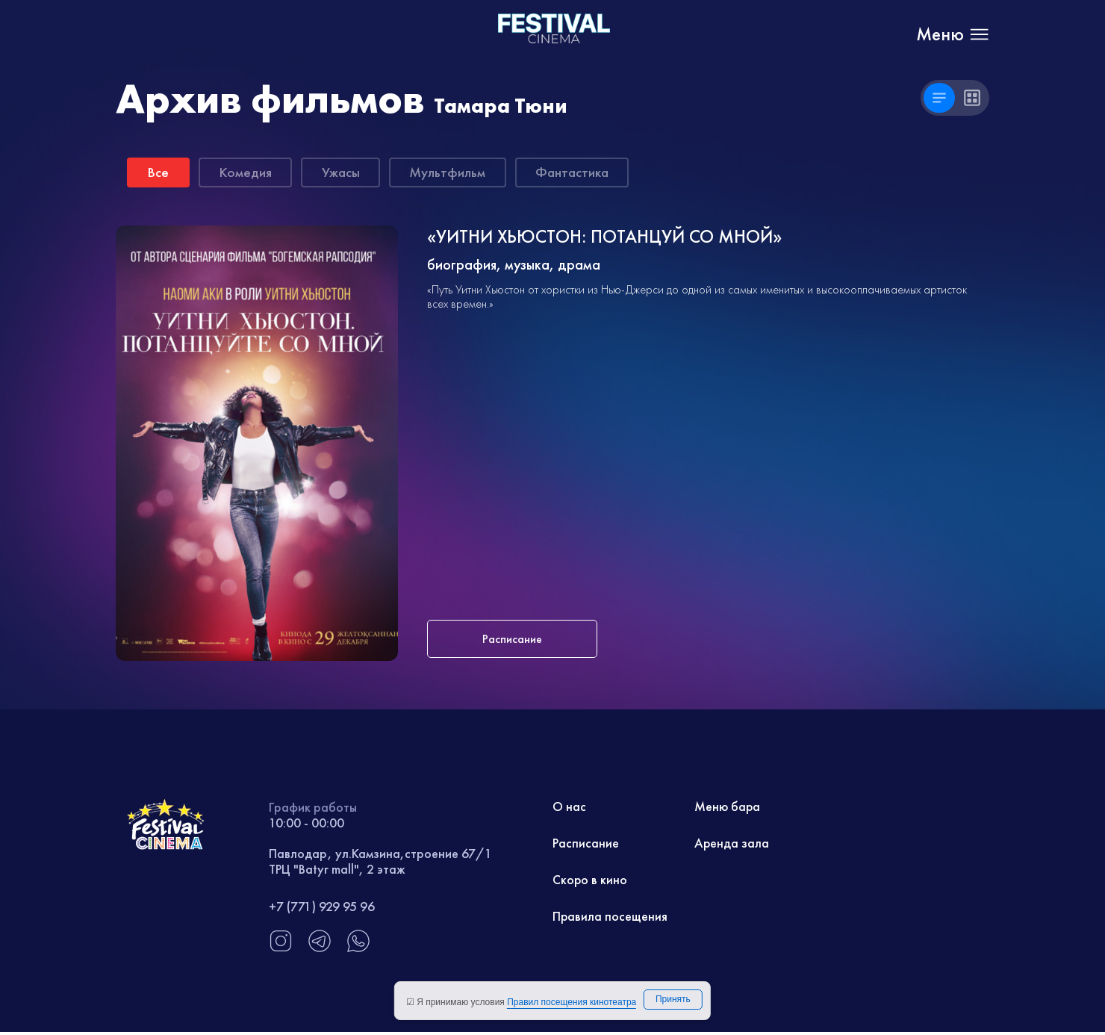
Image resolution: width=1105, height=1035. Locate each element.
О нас (569, 808)
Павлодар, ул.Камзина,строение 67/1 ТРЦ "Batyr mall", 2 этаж (380, 863)
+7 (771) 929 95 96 (322, 907)
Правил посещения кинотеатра (571, 1002)
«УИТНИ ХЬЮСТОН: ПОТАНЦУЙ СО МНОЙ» (608, 238)
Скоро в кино (590, 882)
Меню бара (728, 808)
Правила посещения (610, 918)
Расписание (585, 845)
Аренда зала (732, 845)
